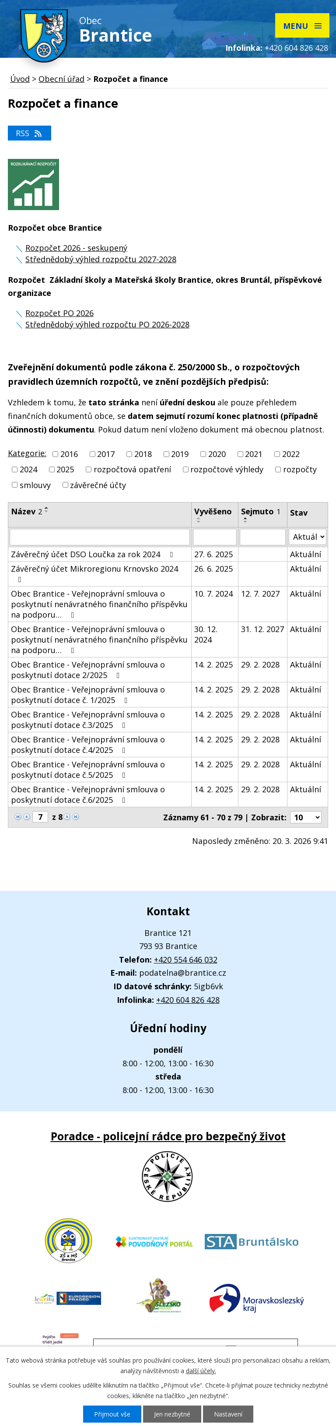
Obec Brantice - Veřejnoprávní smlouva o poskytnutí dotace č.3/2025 (88, 719)
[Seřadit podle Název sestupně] (47, 511)
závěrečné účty (98, 485)
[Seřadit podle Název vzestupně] (47, 508)
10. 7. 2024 (213, 593)
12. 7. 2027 (260, 593)
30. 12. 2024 (205, 634)
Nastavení (228, 1414)
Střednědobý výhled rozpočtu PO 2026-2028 (107, 324)
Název (26, 511)
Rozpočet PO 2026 (59, 313)
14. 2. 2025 (213, 664)
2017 (106, 454)
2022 (291, 454)
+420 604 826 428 (296, 47)
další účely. (201, 1371)
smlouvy (35, 485)
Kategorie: (27, 453)
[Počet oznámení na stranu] (306, 817)
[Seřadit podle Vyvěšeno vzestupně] (199, 518)
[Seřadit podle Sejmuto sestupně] (246, 522)
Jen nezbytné (172, 1414)
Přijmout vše (112, 1414)
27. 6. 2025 (213, 554)
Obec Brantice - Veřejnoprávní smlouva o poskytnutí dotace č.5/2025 (88, 769)
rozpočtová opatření (132, 469)
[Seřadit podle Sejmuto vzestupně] (246, 518)
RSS (29, 133)
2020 (217, 454)
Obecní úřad (61, 79)
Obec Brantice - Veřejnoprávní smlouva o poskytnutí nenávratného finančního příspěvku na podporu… (99, 604)
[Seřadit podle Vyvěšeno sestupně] (199, 522)
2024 (28, 469)
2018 (143, 454)
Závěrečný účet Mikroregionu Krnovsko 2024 (94, 573)
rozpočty (300, 469)
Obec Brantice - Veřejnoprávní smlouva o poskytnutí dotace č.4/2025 (88, 744)
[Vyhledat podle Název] (100, 537)
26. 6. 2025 (213, 568)
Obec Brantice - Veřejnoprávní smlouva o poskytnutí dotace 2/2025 (88, 669)
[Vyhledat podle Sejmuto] (263, 537)
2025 (65, 469)
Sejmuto (260, 511)
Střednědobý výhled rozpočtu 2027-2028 (100, 259)
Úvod (20, 79)
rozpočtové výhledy (226, 469)
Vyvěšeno (213, 511)
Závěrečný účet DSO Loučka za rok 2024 (93, 554)
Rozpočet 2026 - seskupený (76, 248)
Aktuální (305, 554)
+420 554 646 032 (185, 959)
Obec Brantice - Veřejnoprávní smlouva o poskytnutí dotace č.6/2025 (88, 794)
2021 (253, 454)
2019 (180, 454)
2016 (69, 454)
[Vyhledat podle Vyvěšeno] (215, 537)
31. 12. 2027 (262, 629)
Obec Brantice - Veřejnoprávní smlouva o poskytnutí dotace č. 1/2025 (88, 694)
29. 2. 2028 (260, 664)
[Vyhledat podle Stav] (307, 537)
